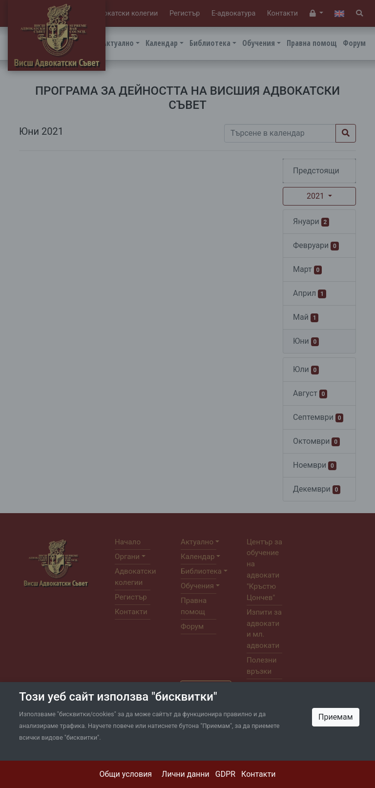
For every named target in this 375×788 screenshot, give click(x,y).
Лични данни (185, 774)
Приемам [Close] (335, 717)
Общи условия (126, 774)
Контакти (258, 774)
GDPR (225, 774)
